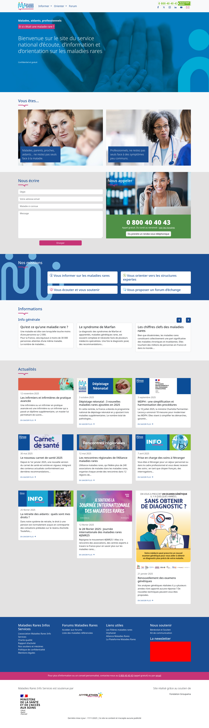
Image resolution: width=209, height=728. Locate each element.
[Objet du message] (60, 191)
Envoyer (61, 242)
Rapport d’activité (26, 643)
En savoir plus (27, 420)
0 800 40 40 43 (148, 222)
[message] (60, 224)
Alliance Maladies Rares (118, 636)
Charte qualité (25, 640)
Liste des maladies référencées (77, 632)
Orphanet (111, 632)
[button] (188, 320)
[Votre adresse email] (60, 199)
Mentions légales (26, 652)
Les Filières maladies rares (119, 629)
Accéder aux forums (72, 629)
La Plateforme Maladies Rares (121, 639)
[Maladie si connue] (60, 206)
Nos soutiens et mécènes (30, 646)
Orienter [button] (59, 6)
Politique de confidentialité (31, 649)
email (158, 675)
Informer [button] (44, 6)
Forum (73, 6)
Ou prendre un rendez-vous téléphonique (148, 233)
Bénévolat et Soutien (160, 629)
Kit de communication (161, 632)
